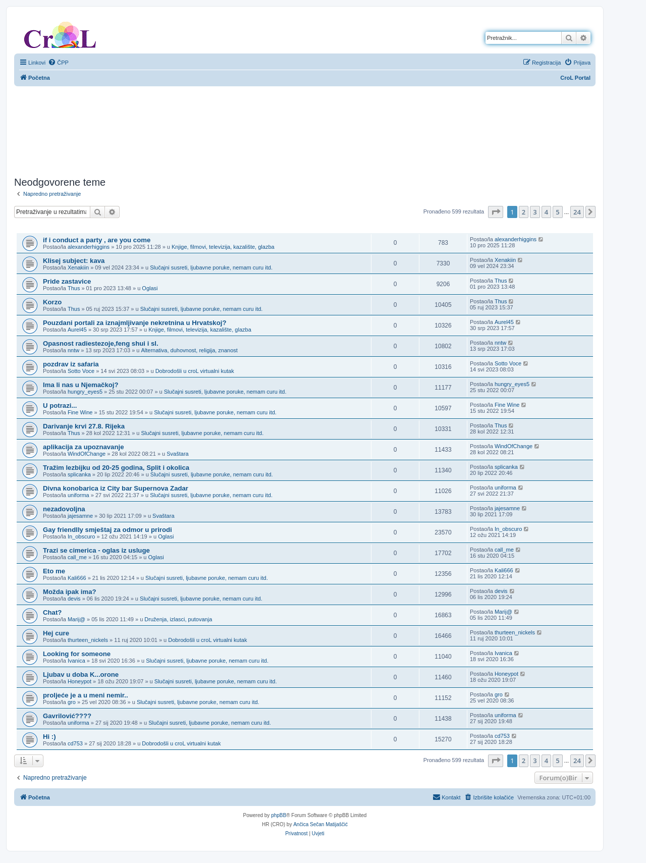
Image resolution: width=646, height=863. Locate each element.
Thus (74, 288)
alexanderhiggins (89, 247)
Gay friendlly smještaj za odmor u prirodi (107, 529)
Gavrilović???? (67, 716)
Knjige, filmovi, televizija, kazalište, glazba (223, 247)
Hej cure (56, 633)
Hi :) (49, 736)
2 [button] (523, 212)
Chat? (52, 612)
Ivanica (76, 661)
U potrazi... (60, 405)
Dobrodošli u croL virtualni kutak (194, 371)
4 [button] (546, 212)
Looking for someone (77, 654)
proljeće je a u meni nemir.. (85, 695)
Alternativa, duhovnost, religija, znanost (189, 350)
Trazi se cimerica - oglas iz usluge (96, 550)
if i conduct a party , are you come (96, 240)
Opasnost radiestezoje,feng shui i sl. (100, 343)
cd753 (75, 743)
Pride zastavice (67, 281)
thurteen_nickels (88, 640)
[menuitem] (58, 63)
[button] (495, 212)
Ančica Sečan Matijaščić (320, 824)
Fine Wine (80, 412)
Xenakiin (78, 267)
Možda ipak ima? (69, 592)
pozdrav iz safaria (71, 364)
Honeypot (79, 681)
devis (74, 599)
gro (72, 702)
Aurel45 (77, 330)
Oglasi (149, 288)
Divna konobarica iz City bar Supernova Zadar (115, 488)
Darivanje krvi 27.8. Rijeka (84, 426)
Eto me (54, 571)
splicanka (79, 474)
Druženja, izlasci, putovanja (178, 619)
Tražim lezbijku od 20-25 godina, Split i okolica (116, 467)
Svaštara (177, 454)
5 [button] (557, 212)
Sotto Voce (81, 371)
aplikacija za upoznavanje (83, 447)
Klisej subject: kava (73, 260)
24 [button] (577, 212)
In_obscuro (81, 536)
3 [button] (534, 212)
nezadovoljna (64, 509)
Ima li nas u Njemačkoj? (81, 385)
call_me (77, 557)
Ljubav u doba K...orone (81, 674)
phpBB (278, 815)
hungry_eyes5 (85, 392)
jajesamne (80, 516)
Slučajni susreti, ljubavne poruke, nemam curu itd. (211, 267)
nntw (73, 350)
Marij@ (76, 619)
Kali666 (77, 578)
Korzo (52, 302)
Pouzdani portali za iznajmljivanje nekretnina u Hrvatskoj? (134, 323)
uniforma (78, 495)
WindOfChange (86, 454)
